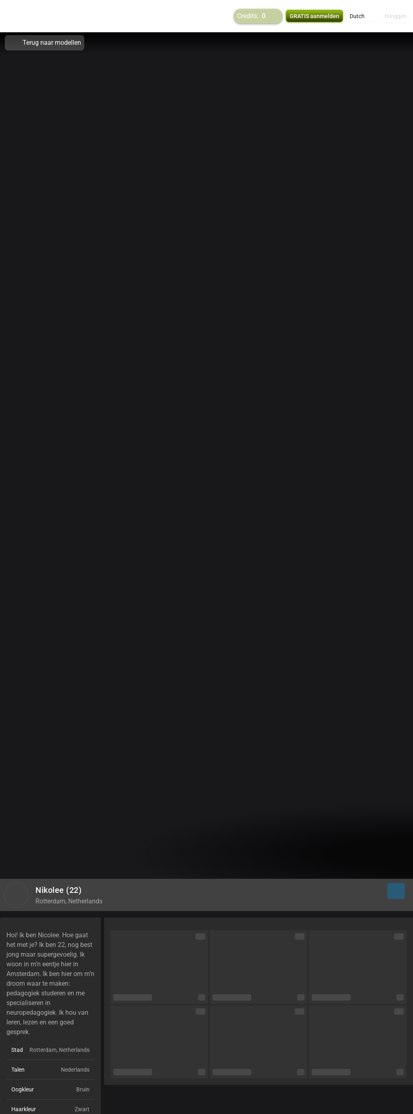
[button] (362, 16)
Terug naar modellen (44, 42)
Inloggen (396, 16)
